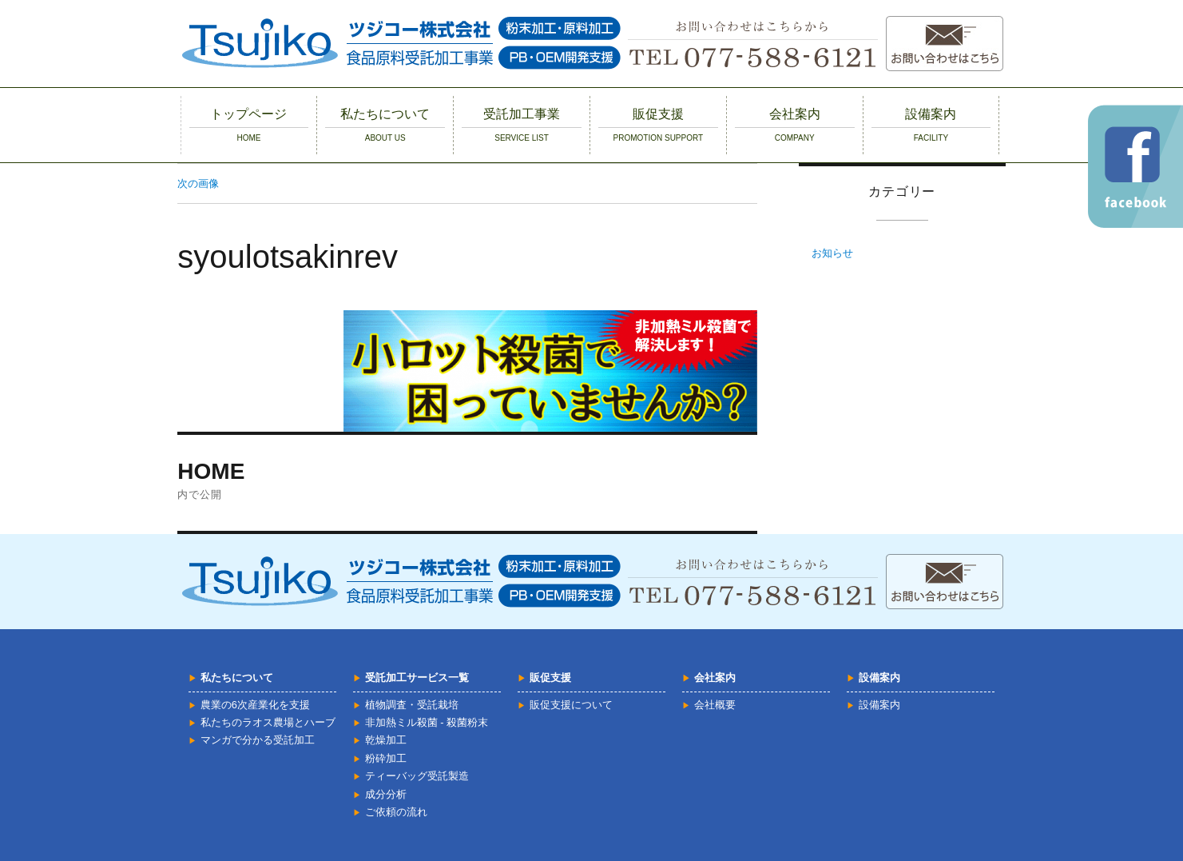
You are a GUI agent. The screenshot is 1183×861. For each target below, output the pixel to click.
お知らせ (832, 253)
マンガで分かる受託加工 (257, 740)
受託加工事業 (522, 124)
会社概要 (715, 705)
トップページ (249, 124)
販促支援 (658, 124)
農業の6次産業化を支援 (255, 705)
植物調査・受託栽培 (412, 705)
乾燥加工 (386, 740)
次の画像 (198, 183)
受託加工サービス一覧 (417, 678)
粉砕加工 (386, 758)
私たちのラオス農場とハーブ (267, 722)
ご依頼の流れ (396, 812)
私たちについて (385, 124)
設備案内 (931, 124)
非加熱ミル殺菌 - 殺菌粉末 (426, 722)
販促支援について (571, 705)
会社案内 (795, 124)
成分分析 (386, 794)
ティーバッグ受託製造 (417, 776)
